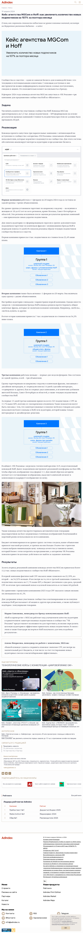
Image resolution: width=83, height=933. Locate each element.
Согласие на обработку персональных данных (58, 863)
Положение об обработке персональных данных (58, 861)
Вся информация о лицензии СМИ (54, 855)
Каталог (5, 900)
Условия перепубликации (51, 839)
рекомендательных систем (60, 924)
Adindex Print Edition (52, 892)
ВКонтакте (10, 918)
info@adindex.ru (13, 922)
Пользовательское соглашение (53, 859)
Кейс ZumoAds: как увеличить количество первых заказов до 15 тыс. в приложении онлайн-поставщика (39, 738)
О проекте (6, 888)
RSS (35, 913)
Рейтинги (47, 888)
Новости (5, 904)
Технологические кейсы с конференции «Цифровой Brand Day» (37, 666)
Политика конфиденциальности (53, 857)
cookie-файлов (67, 921)
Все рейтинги (76, 795)
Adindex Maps (49, 900)
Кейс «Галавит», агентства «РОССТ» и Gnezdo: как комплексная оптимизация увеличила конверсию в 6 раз (20, 725)
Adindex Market (49, 896)
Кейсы (10, 8)
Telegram (65, 913)
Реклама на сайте (9, 892)
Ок (65, 928)
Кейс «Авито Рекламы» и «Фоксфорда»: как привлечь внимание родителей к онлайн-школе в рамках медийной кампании (21, 695)
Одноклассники (40, 918)
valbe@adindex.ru (10, 767)
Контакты (10, 913)
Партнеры (6, 896)
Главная (4, 8)
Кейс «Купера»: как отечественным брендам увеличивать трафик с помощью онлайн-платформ (60, 694)
